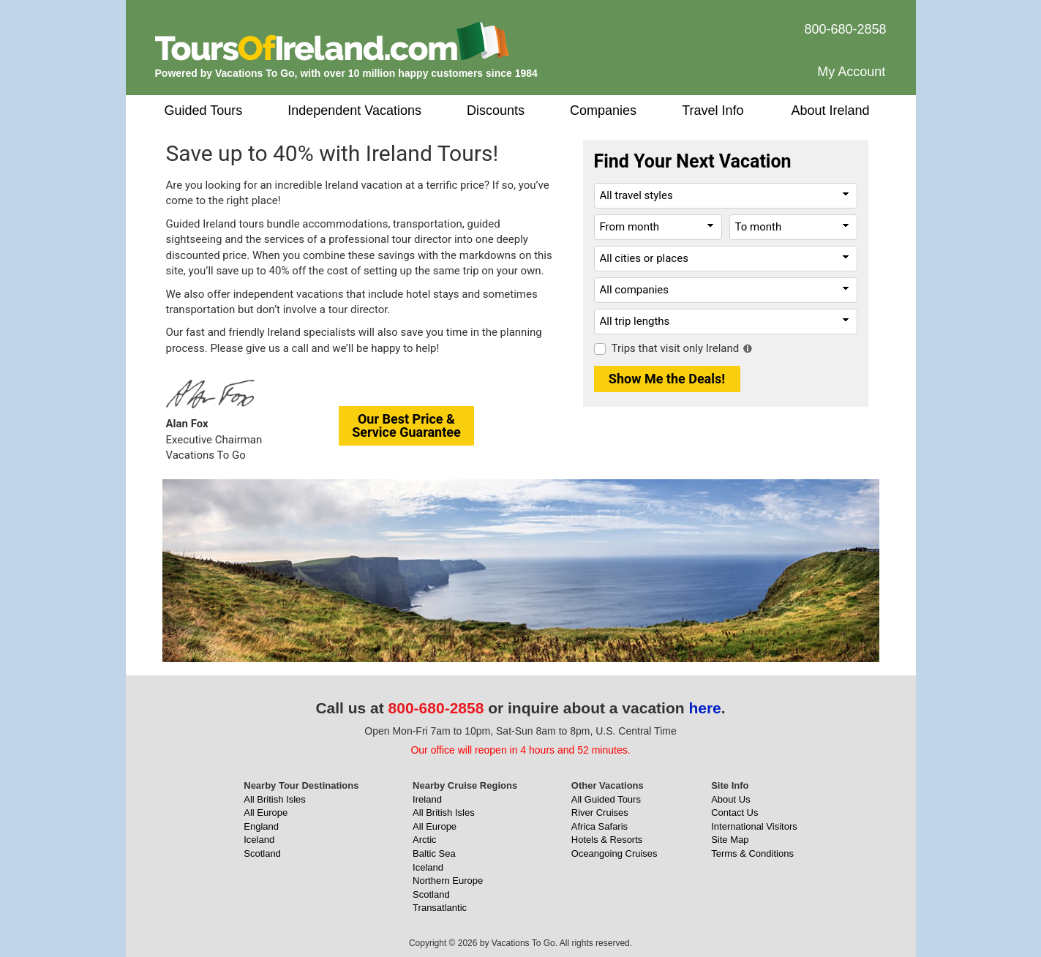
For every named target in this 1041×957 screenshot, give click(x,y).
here (704, 707)
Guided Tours (204, 110)
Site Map (729, 839)
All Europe (266, 812)
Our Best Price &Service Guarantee (406, 425)
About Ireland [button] (831, 110)
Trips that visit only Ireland (676, 348)
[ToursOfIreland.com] (332, 40)
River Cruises (599, 812)
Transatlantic (440, 907)
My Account (851, 71)
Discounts (496, 110)
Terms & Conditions (752, 853)
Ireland (427, 799)
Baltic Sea (434, 853)
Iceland (259, 839)
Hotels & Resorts (607, 839)
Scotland (262, 853)
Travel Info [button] (712, 110)
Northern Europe (448, 880)
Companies (603, 110)
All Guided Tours (606, 799)
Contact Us (734, 812)
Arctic (425, 839)
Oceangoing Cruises (614, 853)
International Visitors (754, 826)
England (261, 826)
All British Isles (275, 799)
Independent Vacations (354, 110)
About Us (730, 799)
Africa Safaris (599, 826)
